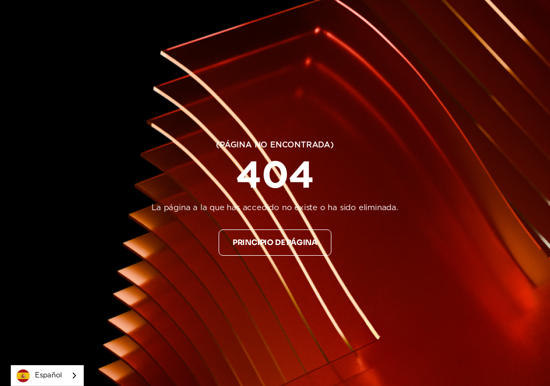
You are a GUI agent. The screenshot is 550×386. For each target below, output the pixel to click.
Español (39, 375)
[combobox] (47, 375)
